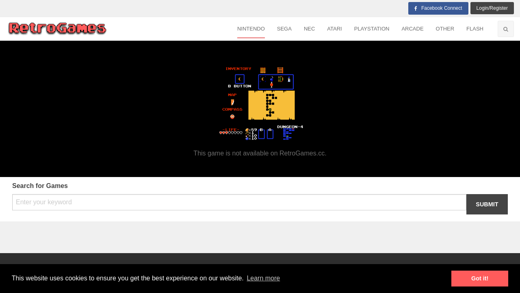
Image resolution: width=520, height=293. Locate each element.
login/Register (492, 8)
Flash (474, 29)
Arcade (412, 29)
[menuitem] (251, 29)
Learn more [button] (263, 278)
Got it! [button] (479, 278)
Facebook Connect (438, 8)
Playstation (372, 29)
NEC (309, 29)
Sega (284, 29)
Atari (334, 29)
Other (445, 29)
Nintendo (251, 29)
